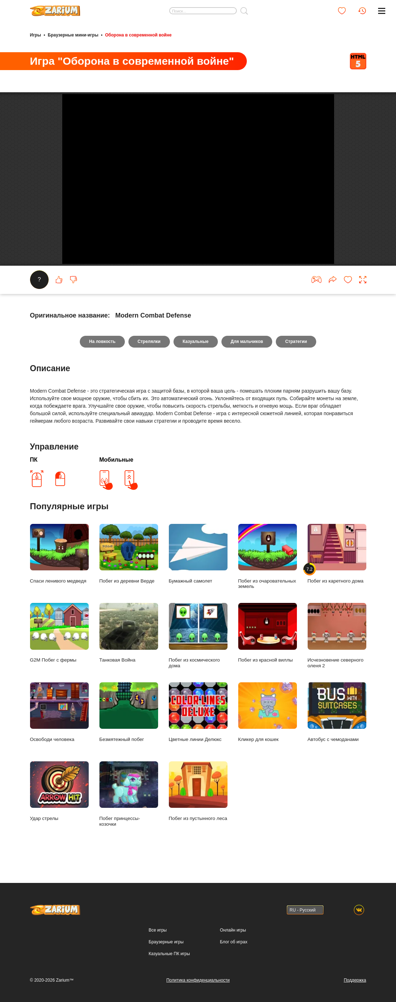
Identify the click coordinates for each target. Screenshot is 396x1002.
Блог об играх (234, 941)
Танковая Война (128, 642)
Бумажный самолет (198, 563)
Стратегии (296, 350)
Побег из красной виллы (267, 642)
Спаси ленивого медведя (59, 563)
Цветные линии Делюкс (198, 721)
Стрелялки (148, 350)
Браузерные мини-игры (73, 35)
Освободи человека (59, 721)
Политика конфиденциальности (198, 980)
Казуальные (196, 350)
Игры (35, 35)
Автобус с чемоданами (337, 721)
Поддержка (355, 980)
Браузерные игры (166, 941)
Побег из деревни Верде (128, 563)
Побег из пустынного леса (198, 800)
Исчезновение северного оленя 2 (337, 644)
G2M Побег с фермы (59, 642)
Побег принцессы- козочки (128, 803)
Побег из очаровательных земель (267, 565)
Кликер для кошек (267, 721)
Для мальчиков (247, 350)
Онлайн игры (233, 930)
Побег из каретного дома (337, 563)
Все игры (158, 930)
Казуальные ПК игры (169, 953)
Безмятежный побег (128, 721)
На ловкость (102, 350)
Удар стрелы (59, 800)
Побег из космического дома (198, 644)
